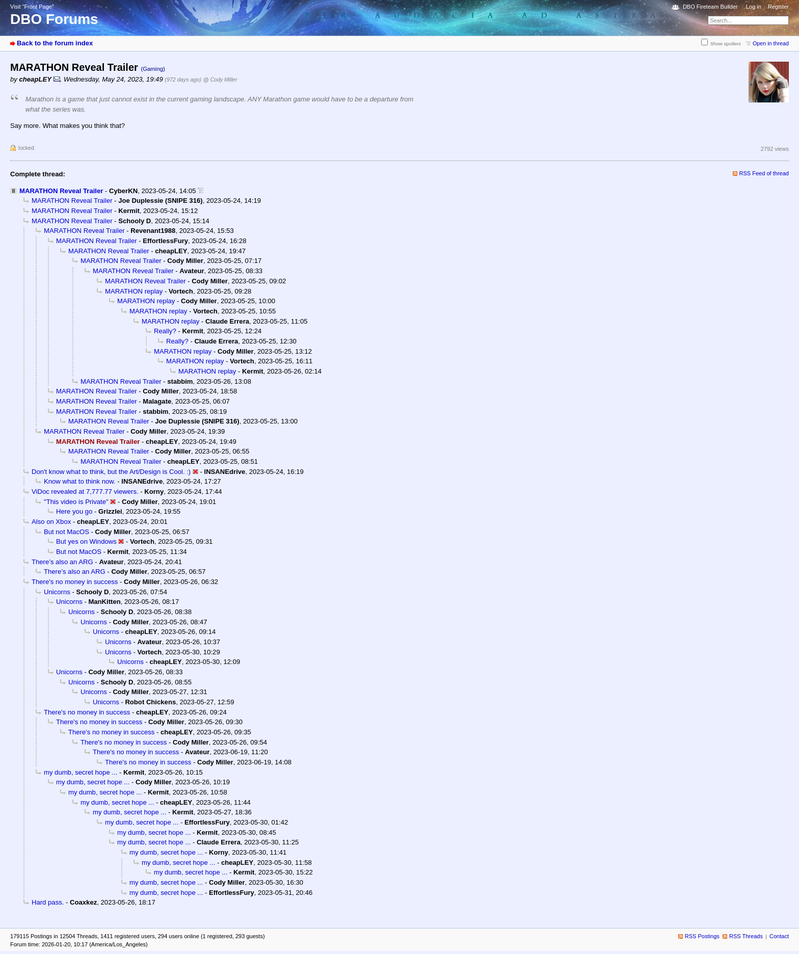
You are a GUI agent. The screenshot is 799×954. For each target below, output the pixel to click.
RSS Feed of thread (764, 173)
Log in (753, 7)
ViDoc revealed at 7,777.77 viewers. (85, 491)
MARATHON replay (134, 291)
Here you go (74, 511)
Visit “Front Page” (32, 7)
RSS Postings (702, 936)
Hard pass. (48, 902)
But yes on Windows (86, 541)
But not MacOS (66, 532)
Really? (165, 331)
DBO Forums (54, 19)
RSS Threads (746, 936)
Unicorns (57, 592)
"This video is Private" (76, 502)
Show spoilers (725, 43)
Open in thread (771, 43)
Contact (779, 936)
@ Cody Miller (220, 79)
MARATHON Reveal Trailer (61, 191)
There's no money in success (75, 582)
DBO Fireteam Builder (710, 7)
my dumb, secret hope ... (80, 772)
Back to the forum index (55, 43)
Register (778, 7)
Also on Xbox (51, 521)
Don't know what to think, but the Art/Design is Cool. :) (111, 471)
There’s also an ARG (62, 562)
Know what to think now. (80, 481)
